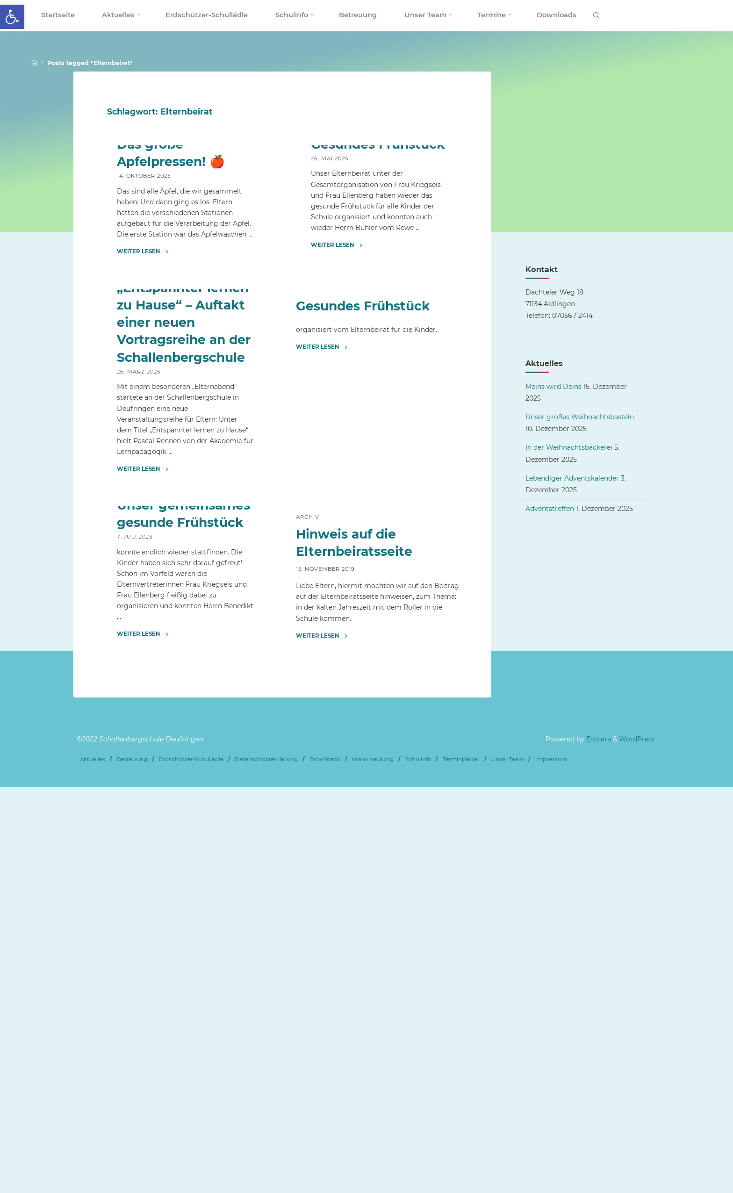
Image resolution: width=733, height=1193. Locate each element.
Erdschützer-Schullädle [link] (191, 1166)
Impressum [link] (551, 1166)
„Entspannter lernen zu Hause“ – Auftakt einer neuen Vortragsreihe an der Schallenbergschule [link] (184, 594)
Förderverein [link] (170, 535)
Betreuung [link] (132, 1166)
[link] (12, 17)
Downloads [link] (324, 1166)
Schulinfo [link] (418, 1166)
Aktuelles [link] (134, 256)
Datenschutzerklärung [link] (266, 1166)
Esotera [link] (597, 1147)
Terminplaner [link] (461, 1166)
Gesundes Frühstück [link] (377, 280)
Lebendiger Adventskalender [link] (572, 478)
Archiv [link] (321, 256)
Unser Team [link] (507, 1166)
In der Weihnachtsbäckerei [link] (568, 447)
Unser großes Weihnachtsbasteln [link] (579, 417)
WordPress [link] (637, 1147)
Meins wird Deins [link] (553, 386)
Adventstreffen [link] (549, 508)
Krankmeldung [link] (373, 1166)
